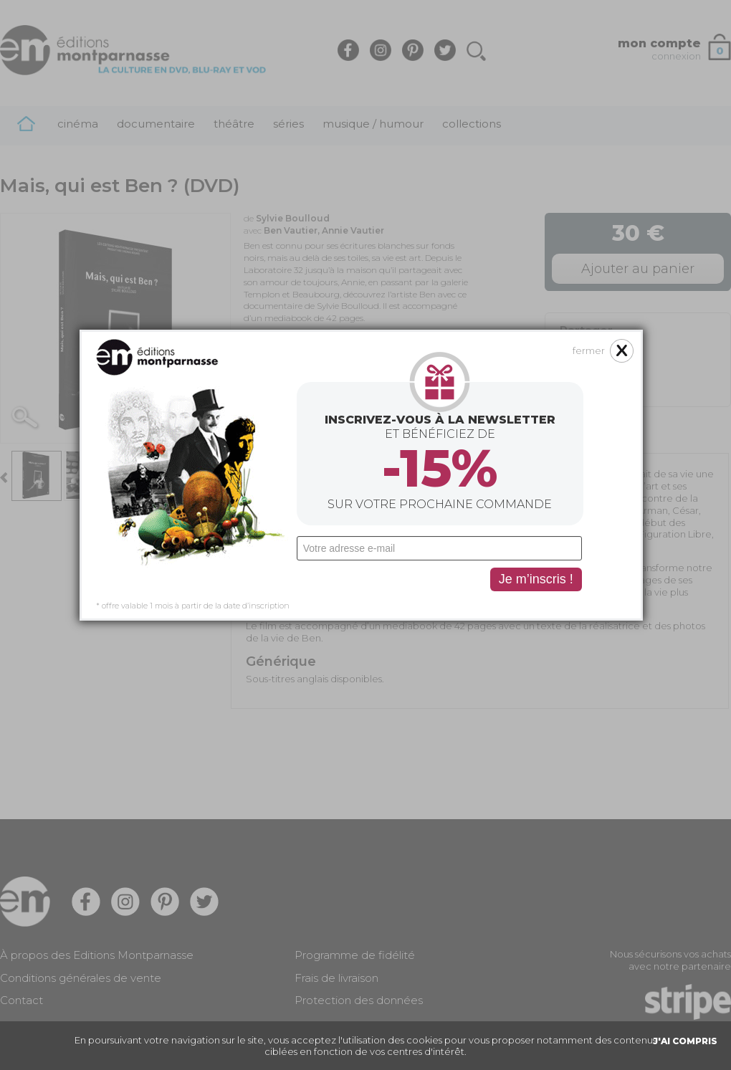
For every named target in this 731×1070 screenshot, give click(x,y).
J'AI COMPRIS (685, 1041)
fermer (558, 256)
